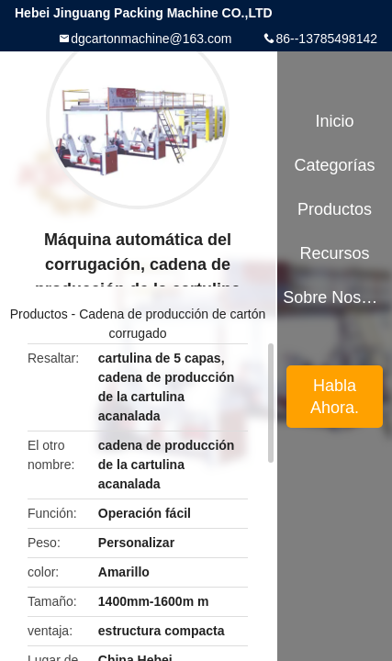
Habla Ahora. (334, 396)
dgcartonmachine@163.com (151, 38)
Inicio (335, 121)
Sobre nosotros (334, 297)
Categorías (334, 165)
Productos (39, 314)
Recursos (335, 253)
